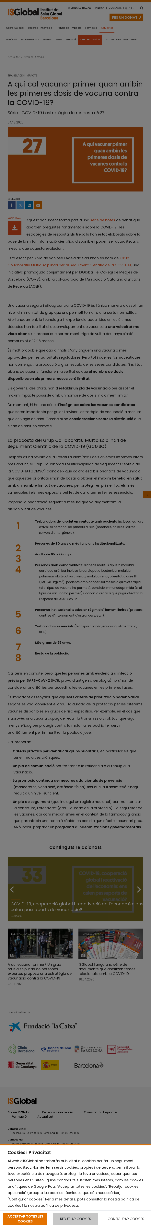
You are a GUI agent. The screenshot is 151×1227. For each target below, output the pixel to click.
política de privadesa (59, 1205)
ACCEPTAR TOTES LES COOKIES (25, 1218)
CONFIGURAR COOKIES (126, 1219)
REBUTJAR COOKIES (75, 1219)
